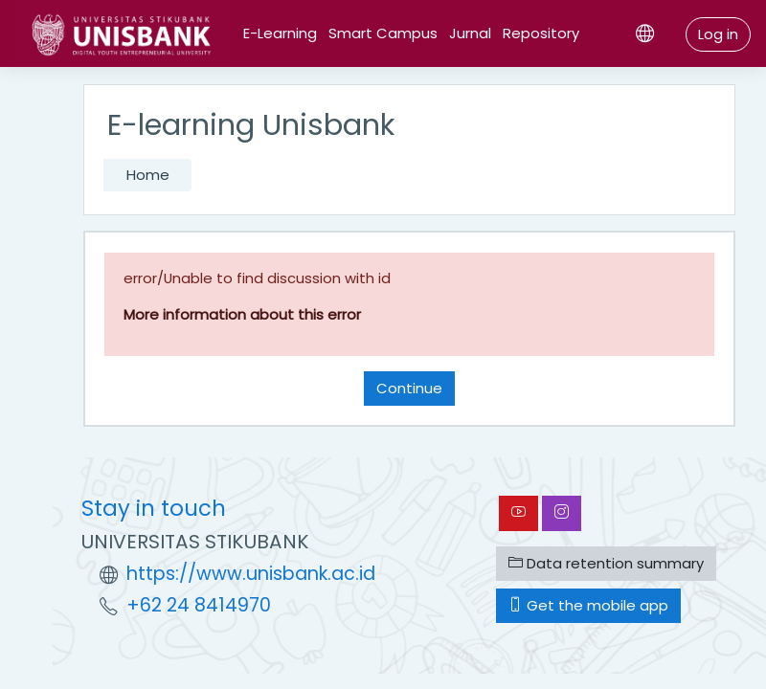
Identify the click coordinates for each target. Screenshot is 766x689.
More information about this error (242, 314)
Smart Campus (383, 33)
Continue (409, 388)
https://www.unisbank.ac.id (250, 574)
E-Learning (280, 33)
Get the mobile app (588, 605)
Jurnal (470, 33)
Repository (541, 33)
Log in (718, 34)
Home (147, 175)
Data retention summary (606, 563)
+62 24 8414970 (198, 605)
